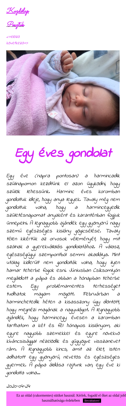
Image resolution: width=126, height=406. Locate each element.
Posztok (15, 25)
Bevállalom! (92, 400)
